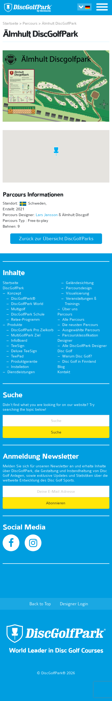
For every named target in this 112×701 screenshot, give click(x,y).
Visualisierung (77, 293)
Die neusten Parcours (80, 324)
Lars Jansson (47, 214)
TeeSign (17, 345)
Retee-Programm (25, 319)
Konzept (14, 293)
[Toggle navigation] (102, 7)
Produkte (14, 324)
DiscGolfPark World (27, 303)
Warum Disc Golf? (77, 356)
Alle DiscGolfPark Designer (84, 345)
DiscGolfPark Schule (28, 314)
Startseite (10, 23)
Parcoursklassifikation (80, 335)
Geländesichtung (80, 282)
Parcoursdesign (79, 288)
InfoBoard (19, 340)
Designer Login (74, 603)
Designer (64, 340)
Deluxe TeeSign (24, 351)
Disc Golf (64, 351)
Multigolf (18, 309)
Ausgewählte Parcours (81, 330)
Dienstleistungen (21, 372)
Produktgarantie (24, 361)
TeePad (17, 356)
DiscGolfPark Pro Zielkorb (32, 330)
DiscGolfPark (13, 288)
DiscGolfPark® (23, 298)
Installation (20, 366)
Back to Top (40, 603)
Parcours (30, 23)
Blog (61, 366)
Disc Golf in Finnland (79, 361)
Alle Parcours (73, 319)
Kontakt (63, 372)
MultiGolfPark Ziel (25, 335)
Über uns (70, 309)
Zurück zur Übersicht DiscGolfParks (56, 239)
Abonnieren (56, 503)
